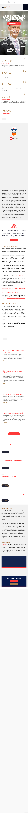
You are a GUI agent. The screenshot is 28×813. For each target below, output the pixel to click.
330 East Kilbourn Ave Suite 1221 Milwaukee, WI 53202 (14, 780)
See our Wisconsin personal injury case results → (11, 292)
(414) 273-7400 (6, 6)
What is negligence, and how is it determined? (12, 620)
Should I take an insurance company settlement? (12, 686)
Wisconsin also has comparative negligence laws (11, 654)
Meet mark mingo (14, 433)
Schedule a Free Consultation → (8, 300)
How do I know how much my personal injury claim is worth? (13, 682)
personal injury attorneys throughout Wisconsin (16, 298)
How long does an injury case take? (9, 690)
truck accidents (18, 275)
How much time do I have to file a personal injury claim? (14, 697)
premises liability (17, 276)
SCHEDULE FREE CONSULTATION (14, 23)
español (4, 7)
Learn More (5, 451)
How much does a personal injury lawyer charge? (12, 693)
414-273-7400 (14, 565)
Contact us (4, 544)
